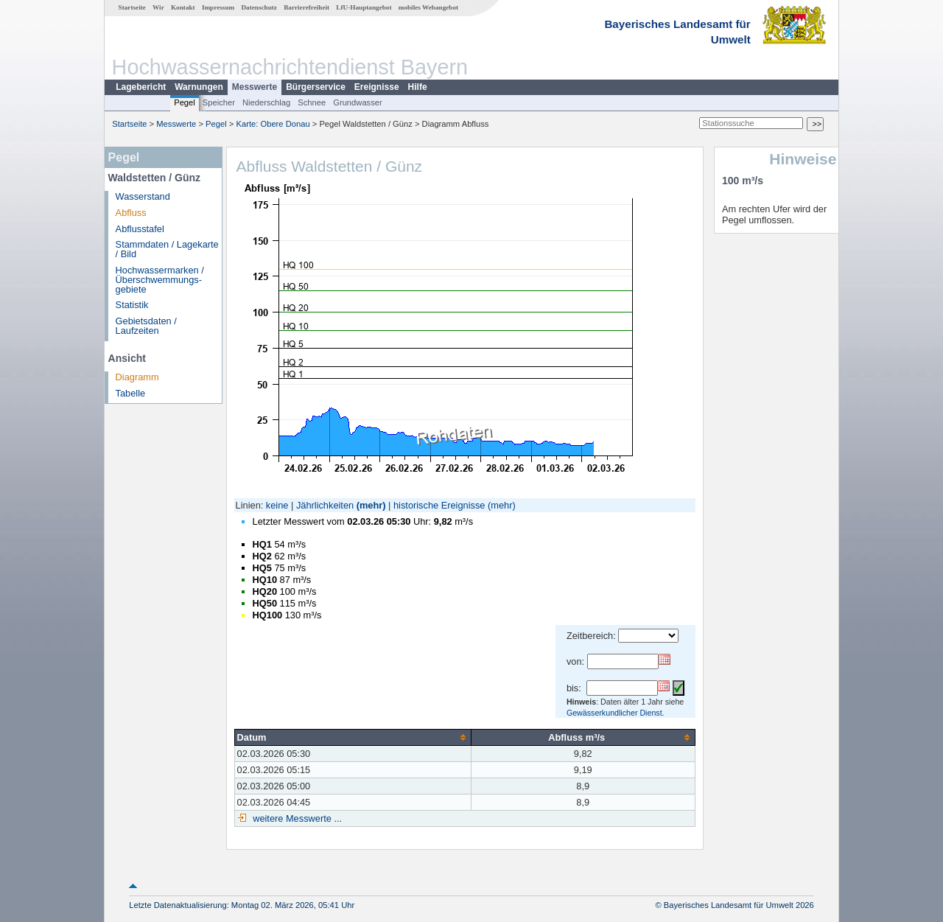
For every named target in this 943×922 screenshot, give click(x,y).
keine (277, 505)
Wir (158, 7)
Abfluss (131, 212)
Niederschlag (266, 102)
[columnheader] (352, 737)
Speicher (219, 102)
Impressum (218, 7)
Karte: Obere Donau (273, 123)
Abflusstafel (140, 228)
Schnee (312, 102)
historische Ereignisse (439, 505)
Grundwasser (357, 102)
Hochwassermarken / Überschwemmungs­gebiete (160, 280)
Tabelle (131, 393)
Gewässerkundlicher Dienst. (616, 712)
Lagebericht (141, 87)
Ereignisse (376, 87)
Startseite (132, 7)
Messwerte (254, 87)
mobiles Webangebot (428, 7)
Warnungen (199, 87)
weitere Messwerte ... (296, 818)
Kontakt (183, 7)
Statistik (132, 304)
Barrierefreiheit (306, 7)
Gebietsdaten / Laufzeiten (146, 325)
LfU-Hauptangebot (363, 7)
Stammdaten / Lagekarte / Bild (167, 249)
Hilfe (417, 87)
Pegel (184, 102)
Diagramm (137, 377)
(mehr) (371, 505)
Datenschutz (259, 7)
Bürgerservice (316, 87)
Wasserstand (143, 196)
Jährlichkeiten (325, 505)
